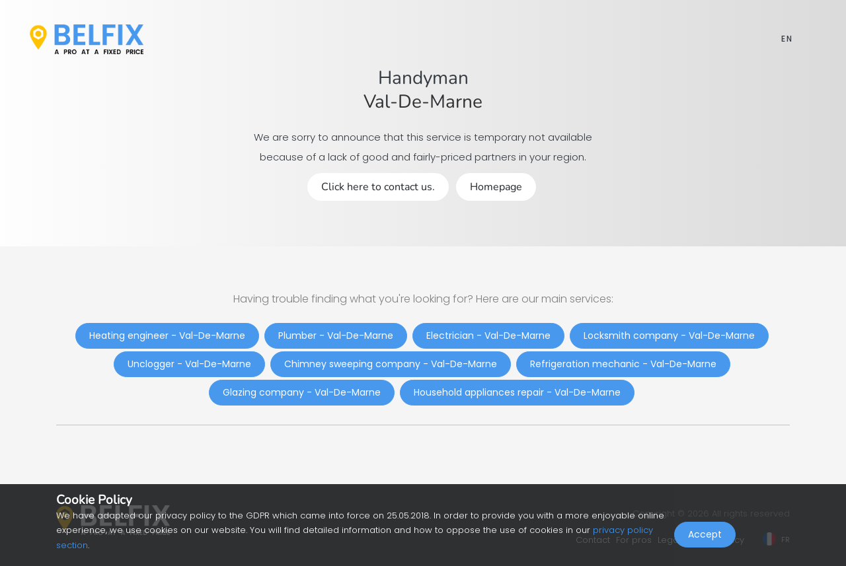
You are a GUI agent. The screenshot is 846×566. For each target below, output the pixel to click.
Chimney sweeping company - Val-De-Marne (390, 364)
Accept (705, 537)
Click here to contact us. (378, 187)
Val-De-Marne (423, 101)
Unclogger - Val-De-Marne (189, 364)
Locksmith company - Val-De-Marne (669, 335)
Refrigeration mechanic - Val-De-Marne (623, 364)
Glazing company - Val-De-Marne (302, 392)
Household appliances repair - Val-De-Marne (517, 392)
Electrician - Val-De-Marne (488, 335)
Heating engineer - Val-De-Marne (167, 335)
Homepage (496, 187)
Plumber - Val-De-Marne (335, 335)
